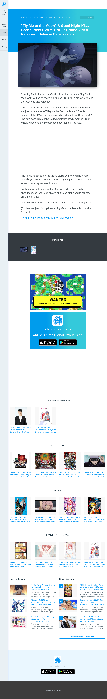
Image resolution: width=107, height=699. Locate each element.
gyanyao (62, 17)
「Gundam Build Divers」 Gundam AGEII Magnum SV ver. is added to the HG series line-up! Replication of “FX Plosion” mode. (43, 602)
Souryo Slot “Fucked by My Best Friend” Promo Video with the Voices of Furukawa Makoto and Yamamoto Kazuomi (92, 602)
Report (4, 40)
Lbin (68, 17)
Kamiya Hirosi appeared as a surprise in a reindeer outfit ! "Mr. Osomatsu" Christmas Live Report (45, 474)
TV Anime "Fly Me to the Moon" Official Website (47, 217)
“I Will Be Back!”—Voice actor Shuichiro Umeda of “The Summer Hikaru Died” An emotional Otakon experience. (20, 430)
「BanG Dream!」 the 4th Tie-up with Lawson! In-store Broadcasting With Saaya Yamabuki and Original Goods (42, 619)
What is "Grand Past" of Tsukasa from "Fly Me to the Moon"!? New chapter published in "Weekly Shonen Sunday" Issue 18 (20, 564)
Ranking (4, 47)
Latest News (4, 25)
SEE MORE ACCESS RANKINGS (82, 636)
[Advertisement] (56, 4)
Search (4, 15)
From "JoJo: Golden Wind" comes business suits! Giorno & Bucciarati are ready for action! (92, 619)
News (4, 32)
